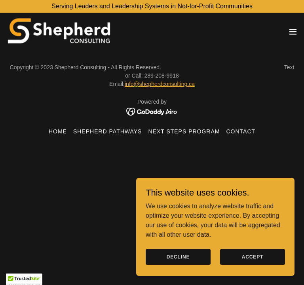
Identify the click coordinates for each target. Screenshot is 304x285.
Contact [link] (240, 131)
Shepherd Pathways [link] (107, 131)
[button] (293, 32)
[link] (59, 32)
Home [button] (58, 131)
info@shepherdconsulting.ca (160, 84)
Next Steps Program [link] (184, 131)
